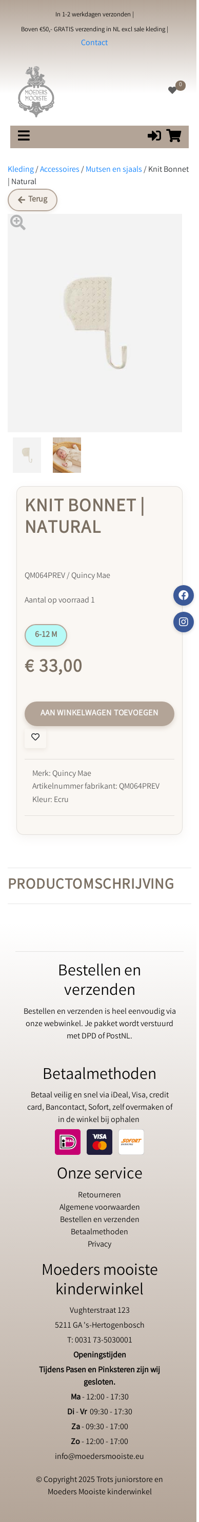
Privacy (99, 1245)
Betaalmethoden (99, 1232)
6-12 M (46, 635)
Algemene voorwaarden (99, 1208)
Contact (94, 43)
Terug (32, 200)
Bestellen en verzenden (100, 1220)
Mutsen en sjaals (114, 170)
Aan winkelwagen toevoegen (99, 713)
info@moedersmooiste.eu (99, 1457)
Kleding (21, 170)
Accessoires (59, 170)
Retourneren (99, 1195)
